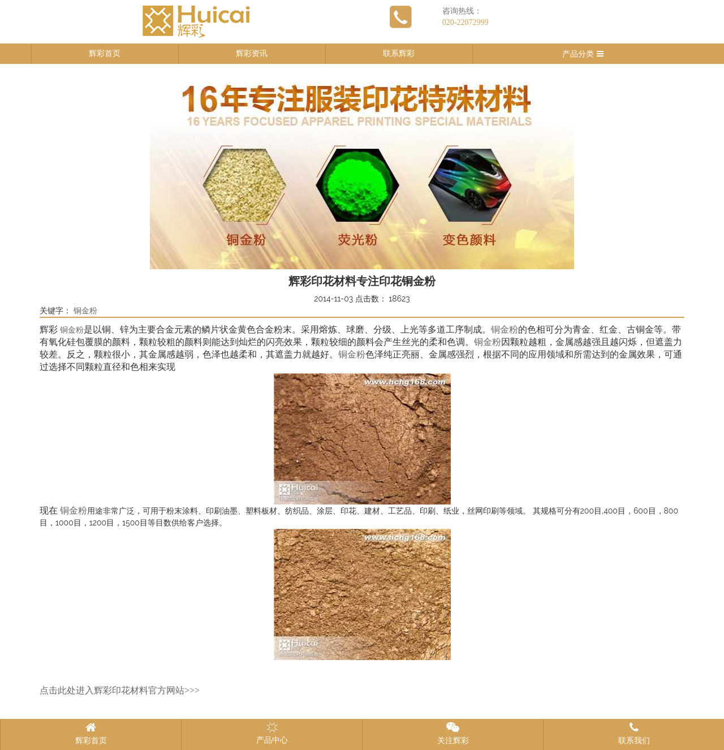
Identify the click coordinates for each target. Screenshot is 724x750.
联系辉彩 (399, 53)
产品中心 (272, 733)
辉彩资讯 (252, 53)
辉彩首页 (104, 53)
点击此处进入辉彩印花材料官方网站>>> (120, 690)
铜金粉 (85, 311)
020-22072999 (465, 22)
